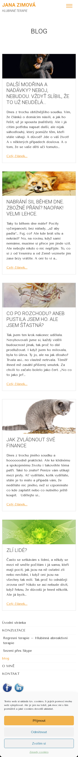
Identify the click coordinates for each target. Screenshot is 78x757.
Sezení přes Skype (17, 651)
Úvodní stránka (14, 623)
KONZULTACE (13, 630)
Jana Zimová (19, 5)
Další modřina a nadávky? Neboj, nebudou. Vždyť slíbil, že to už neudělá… (37, 93)
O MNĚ (8, 666)
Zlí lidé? (16, 550)
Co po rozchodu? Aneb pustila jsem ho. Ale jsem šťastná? (35, 319)
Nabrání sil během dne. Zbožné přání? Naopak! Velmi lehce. (35, 208)
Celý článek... (16, 156)
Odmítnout (39, 732)
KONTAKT (11, 674)
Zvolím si (39, 743)
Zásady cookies (39, 752)
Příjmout (39, 721)
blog (5, 658)
